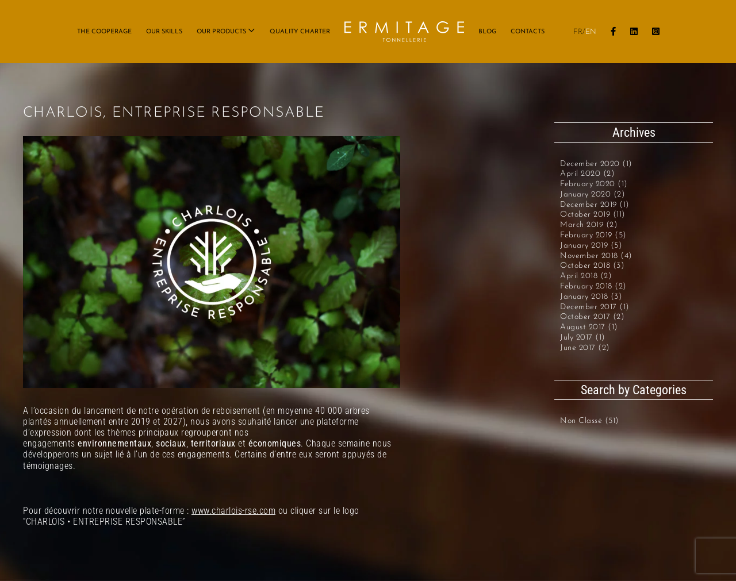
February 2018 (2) (593, 286)
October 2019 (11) (593, 214)
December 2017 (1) (595, 307)
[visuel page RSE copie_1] (211, 262)
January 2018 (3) (591, 297)
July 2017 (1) (582, 337)
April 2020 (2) (587, 174)
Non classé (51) (589, 421)
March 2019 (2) (589, 225)
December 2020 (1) (596, 164)
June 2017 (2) (585, 348)
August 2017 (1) (589, 327)
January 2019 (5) (591, 245)
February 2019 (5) (593, 235)
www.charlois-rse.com (233, 510)
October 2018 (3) (592, 265)
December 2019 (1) (595, 205)
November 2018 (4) (596, 256)
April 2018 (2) (586, 276)
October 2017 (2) (592, 317)
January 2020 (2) (592, 194)
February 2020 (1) (594, 184)
